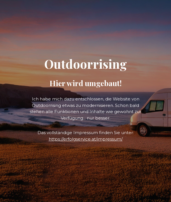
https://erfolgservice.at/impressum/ (86, 139)
